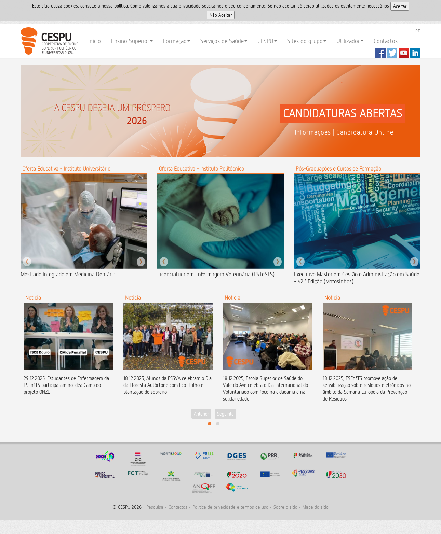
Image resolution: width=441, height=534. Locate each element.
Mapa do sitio (316, 507)
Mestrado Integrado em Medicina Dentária (68, 274)
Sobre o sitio (285, 507)
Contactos (386, 40)
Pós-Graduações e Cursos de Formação (338, 168)
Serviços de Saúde (223, 40)
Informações (313, 132)
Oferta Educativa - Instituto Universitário (66, 168)
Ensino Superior (132, 40)
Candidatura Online (364, 132)
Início (94, 40)
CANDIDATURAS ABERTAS (342, 113)
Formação (176, 40)
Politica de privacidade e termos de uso (230, 507)
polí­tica (121, 6)
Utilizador (349, 40)
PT (417, 30)
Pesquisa (154, 507)
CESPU (48, 41)
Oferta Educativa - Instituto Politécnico (201, 168)
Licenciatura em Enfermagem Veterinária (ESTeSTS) (216, 274)
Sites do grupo (306, 40)
